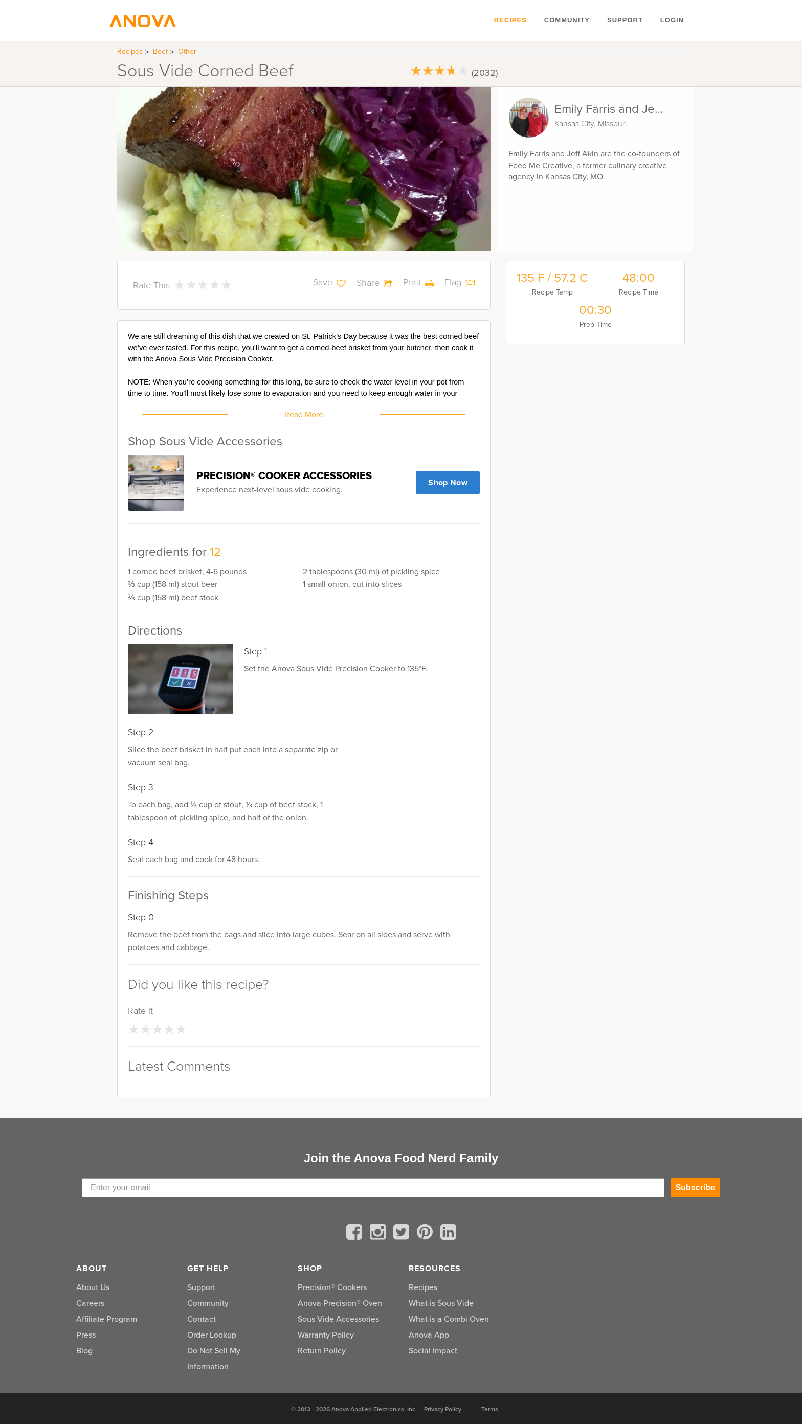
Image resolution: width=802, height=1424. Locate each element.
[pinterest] (426, 1234)
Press (86, 1335)
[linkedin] (448, 1234)
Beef (160, 51)
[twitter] (403, 1234)
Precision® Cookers (332, 1287)
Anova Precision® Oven (340, 1303)
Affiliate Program (106, 1319)
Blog (84, 1351)
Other (187, 51)
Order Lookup (211, 1335)
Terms (489, 1409)
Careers (90, 1303)
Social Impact (433, 1351)
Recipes (510, 20)
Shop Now (447, 482)
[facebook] (356, 1234)
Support (625, 20)
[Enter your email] (373, 1187)
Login (672, 20)
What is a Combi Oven (449, 1319)
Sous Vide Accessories (338, 1319)
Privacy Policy (442, 1409)
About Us (92, 1287)
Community (567, 20)
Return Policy (322, 1351)
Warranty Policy (326, 1335)
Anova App (429, 1335)
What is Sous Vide (441, 1303)
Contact (201, 1319)
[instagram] (379, 1234)
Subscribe (695, 1187)
